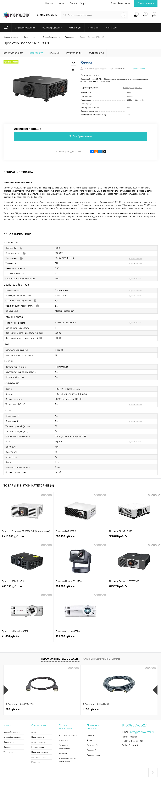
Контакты (35, 762)
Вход (113, 3)
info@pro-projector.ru (142, 732)
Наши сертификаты (39, 752)
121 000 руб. (80, 638)
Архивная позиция (27, 128)
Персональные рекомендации (60, 658)
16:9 (128, 115)
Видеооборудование (12, 732)
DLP (128, 104)
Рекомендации (37, 747)
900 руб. (13, 709)
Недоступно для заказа (68, 151)
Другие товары (135, 258)
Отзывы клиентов (39, 742)
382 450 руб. (80, 538)
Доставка (63, 740)
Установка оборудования (65, 746)
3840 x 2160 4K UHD (135, 100)
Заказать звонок (146, 3)
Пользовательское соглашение (67, 759)
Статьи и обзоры (78, 3)
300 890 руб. (134, 538)
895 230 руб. (134, 588)
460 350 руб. (27, 588)
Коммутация (9, 742)
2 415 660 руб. (27, 538)
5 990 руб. (116, 709)
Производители (93, 755)
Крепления (8, 747)
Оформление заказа (68, 735)
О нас (33, 732)
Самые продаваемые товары (101, 658)
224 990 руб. (80, 588)
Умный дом (8, 752)
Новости (49, 3)
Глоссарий (91, 750)
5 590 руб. (65, 709)
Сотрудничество (38, 757)
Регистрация (124, 3)
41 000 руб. (27, 638)
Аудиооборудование (12, 737)
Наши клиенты (37, 737)
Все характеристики (132, 87)
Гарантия (63, 753)
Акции (62, 3)
